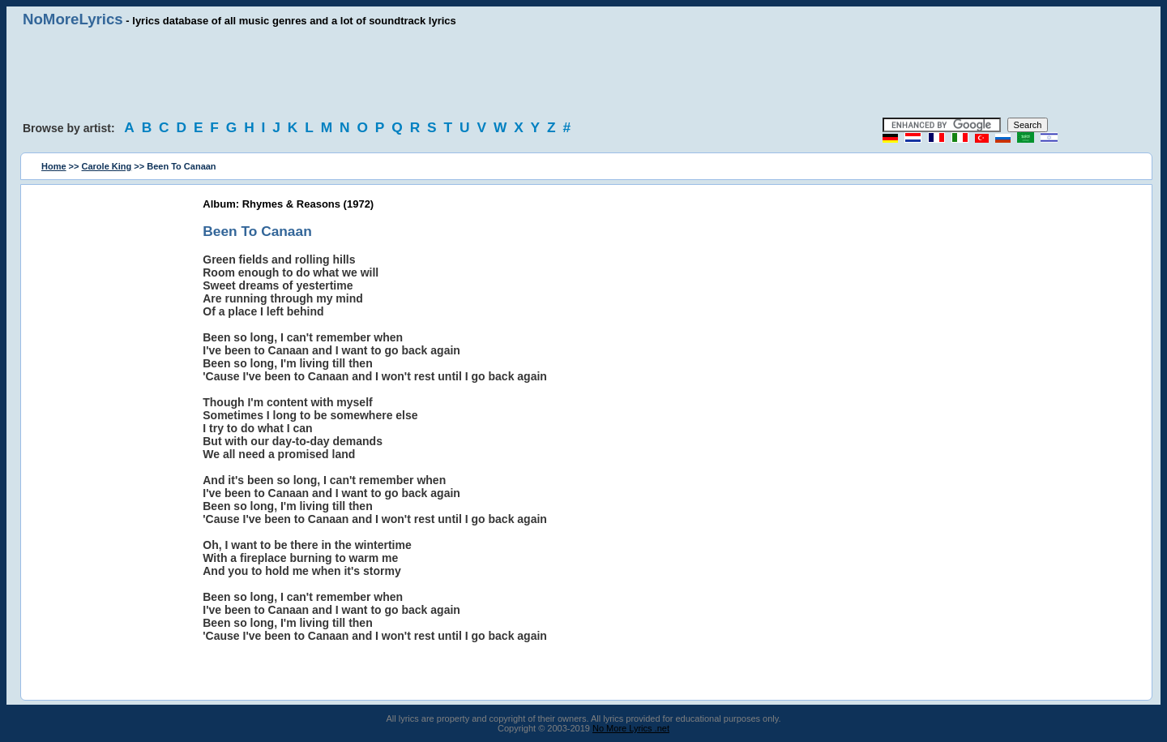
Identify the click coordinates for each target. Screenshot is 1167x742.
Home (53, 166)
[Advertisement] (583, 72)
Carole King (107, 166)
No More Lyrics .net (630, 728)
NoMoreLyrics (73, 19)
